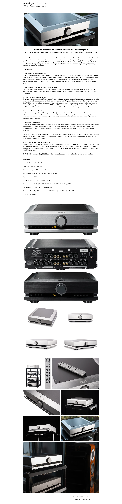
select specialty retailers (85, 154)
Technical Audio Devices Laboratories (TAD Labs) (63, 58)
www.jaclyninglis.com (84, 499)
